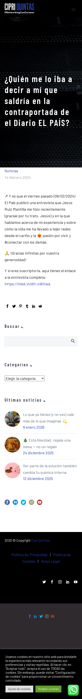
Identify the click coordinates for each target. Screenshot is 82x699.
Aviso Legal (50, 561)
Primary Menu (73, 9)
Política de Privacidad (29, 554)
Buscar (72, 341)
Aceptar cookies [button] (48, 689)
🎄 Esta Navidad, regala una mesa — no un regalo (46, 443)
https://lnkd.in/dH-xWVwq (27, 283)
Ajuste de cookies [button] (19, 689)
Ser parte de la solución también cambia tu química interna (50, 469)
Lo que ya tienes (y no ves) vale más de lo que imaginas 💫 (48, 417)
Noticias (11, 170)
